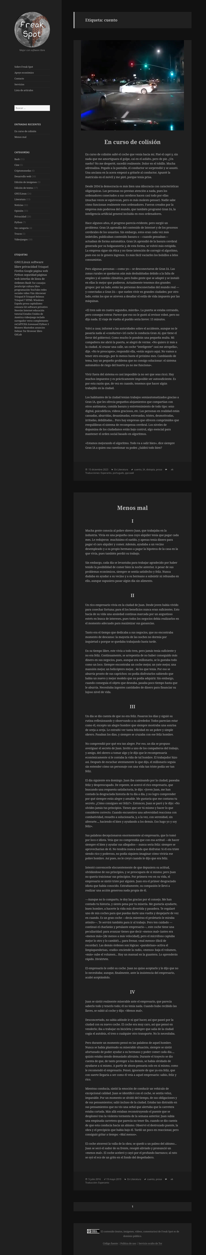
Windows (38, 300)
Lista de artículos (23, 90)
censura (19, 307)
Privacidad (20, 216)
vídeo (26, 293)
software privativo (37, 307)
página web (40, 271)
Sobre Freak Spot (23, 66)
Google (28, 271)
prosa (26, 303)
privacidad (30, 267)
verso (30, 320)
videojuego (30, 317)
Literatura (20, 199)
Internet (28, 310)
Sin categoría (21, 228)
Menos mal (20, 137)
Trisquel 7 (20, 300)
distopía (150, 469)
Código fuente (110, 1243)
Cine (16, 165)
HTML (29, 300)
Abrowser (40, 293)
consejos (40, 282)
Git (25, 307)
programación (22, 289)
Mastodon (29, 327)
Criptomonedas (22, 170)
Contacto (19, 78)
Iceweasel (33, 324)
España (18, 303)
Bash (17, 159)
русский (129, 473)
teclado (41, 317)
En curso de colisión (25, 131)
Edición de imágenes (25, 182)
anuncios (40, 327)
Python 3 (44, 324)
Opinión (18, 210)
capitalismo (36, 303)
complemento (40, 320)
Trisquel (43, 266)
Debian (18, 331)
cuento (138, 469)
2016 (98, 1179)
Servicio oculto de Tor (150, 1243)
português (118, 473)
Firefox (19, 271)
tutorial (18, 313)
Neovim (19, 310)
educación (38, 310)
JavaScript (20, 286)
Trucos (18, 233)
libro (39, 331)
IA (144, 469)
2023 (105, 469)
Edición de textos (23, 187)
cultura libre (33, 286)
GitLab (18, 334)
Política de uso (128, 1243)
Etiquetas (21, 254)
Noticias (18, 205)
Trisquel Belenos (35, 296)
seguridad (30, 274)
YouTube (35, 289)
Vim (32, 293)
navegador (20, 320)
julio (92, 1179)
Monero (19, 327)
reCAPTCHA (21, 324)
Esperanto (106, 473)
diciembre (97, 469)
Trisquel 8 (20, 296)
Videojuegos (21, 239)
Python (18, 222)
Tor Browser (30, 331)
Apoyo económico (24, 72)
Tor (34, 282)
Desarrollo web (22, 176)
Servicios (19, 84)
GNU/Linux (20, 193)
